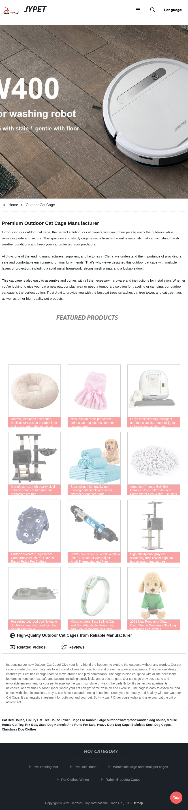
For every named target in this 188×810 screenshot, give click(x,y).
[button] (138, 10)
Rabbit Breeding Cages (124, 779)
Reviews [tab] (73, 647)
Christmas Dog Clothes (19, 729)
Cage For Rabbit (83, 720)
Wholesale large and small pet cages (142, 767)
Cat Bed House (13, 720)
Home (13, 205)
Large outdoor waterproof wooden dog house (131, 720)
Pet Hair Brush (87, 767)
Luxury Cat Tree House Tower (48, 720)
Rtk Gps (31, 724)
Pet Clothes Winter (77, 779)
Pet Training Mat (48, 767)
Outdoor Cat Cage (40, 205)
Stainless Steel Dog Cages (151, 724)
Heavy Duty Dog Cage (113, 724)
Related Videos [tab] (28, 647)
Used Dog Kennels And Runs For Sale (67, 724)
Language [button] (173, 10)
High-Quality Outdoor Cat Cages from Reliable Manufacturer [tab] (71, 635)
